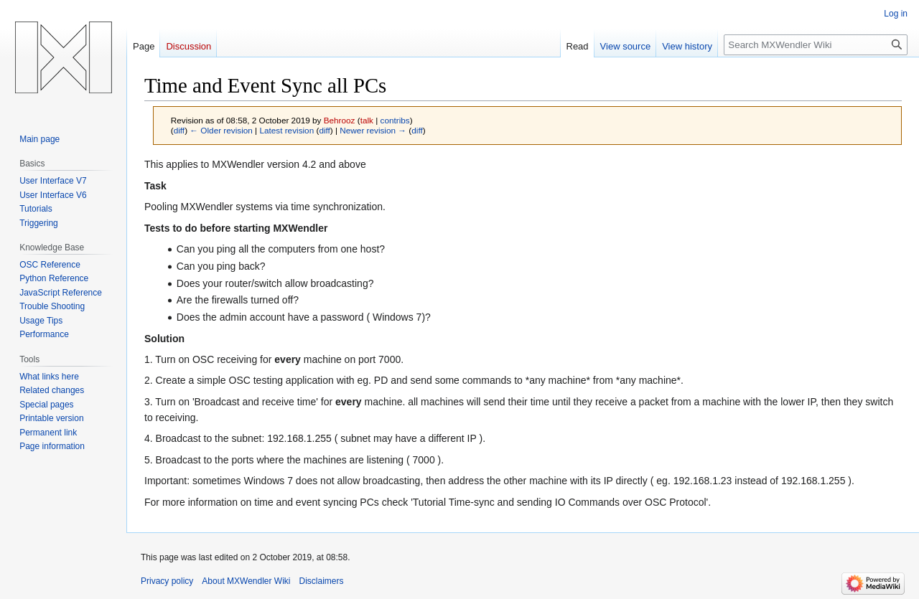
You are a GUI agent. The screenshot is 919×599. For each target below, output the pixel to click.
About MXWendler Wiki (246, 581)
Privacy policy (167, 581)
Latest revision (286, 130)
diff (179, 130)
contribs (395, 120)
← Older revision (221, 130)
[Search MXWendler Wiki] (816, 44)
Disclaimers (321, 581)
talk (366, 120)
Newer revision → (373, 130)
